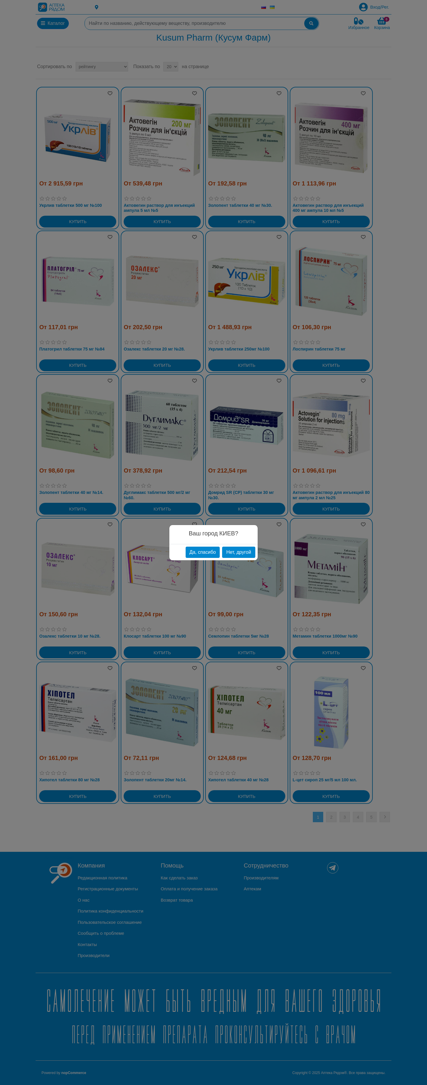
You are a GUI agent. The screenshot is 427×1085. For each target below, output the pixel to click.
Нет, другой (238, 552)
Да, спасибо (202, 552)
